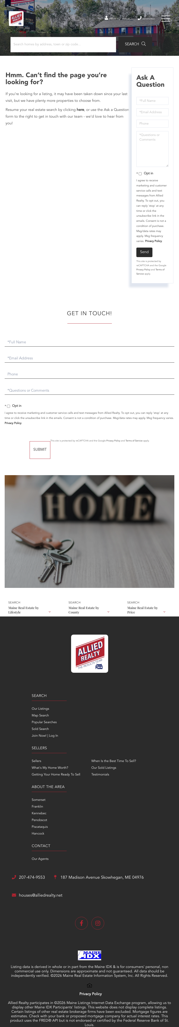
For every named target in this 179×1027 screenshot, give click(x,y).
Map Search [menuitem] (18, 723)
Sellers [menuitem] (94, 716)
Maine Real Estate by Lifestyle (23, 612)
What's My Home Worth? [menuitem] (108, 723)
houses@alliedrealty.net (45, 857)
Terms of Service (148, 445)
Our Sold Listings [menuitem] (143, 729)
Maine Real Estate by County (84, 612)
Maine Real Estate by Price (143, 612)
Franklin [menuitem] (15, 775)
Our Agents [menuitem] (98, 768)
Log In (92, 20)
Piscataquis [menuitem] (17, 795)
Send (143, 257)
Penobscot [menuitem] (17, 788)
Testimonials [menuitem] (140, 736)
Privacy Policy (152, 246)
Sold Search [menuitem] (18, 736)
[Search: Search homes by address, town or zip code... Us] (62, 49)
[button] (129, 49)
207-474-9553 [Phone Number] (139, 20)
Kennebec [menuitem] (16, 782)
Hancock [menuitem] (15, 802)
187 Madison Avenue (67, 838)
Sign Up (112, 20)
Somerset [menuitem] (16, 768)
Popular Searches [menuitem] (21, 729)
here (82, 115)
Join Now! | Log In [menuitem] (22, 743)
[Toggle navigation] (165, 21)
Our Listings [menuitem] (18, 716)
